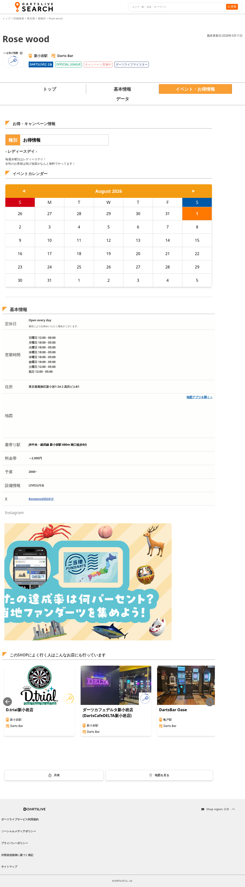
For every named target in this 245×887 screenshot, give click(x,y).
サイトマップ (9, 866)
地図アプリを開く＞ (199, 397)
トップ (6, 18)
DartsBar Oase (173, 709)
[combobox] (176, 7)
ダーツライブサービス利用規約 (20, 819)
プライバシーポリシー (14, 843)
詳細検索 (19, 18)
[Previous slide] (7, 701)
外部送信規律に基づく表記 (17, 855)
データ (122, 99)
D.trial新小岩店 (19, 709)
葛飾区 (42, 18)
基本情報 (122, 89)
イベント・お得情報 (195, 89)
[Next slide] (210, 701)
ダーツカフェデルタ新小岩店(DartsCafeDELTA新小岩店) (108, 712)
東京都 (31, 18)
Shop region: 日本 (217, 809)
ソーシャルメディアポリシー (18, 831)
